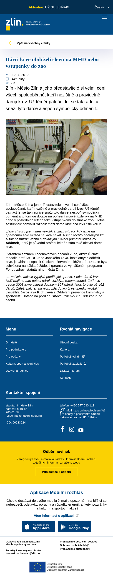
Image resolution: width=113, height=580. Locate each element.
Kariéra (65, 349)
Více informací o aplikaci (56, 515)
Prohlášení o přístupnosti (75, 548)
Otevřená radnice (17, 370)
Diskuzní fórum (70, 370)
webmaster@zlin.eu (28, 553)
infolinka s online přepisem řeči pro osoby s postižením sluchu (83, 412)
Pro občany (13, 356)
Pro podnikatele (16, 349)
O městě (11, 342)
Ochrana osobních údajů (74, 545)
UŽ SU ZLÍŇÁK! (57, 7)
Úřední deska (69, 342)
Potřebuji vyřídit (73, 356)
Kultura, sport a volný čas (22, 363)
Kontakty (66, 377)
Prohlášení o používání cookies (78, 541)
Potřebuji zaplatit (73, 363)
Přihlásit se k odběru (56, 472)
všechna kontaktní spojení (24, 415)
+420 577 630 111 (82, 405)
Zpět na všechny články (29, 43)
